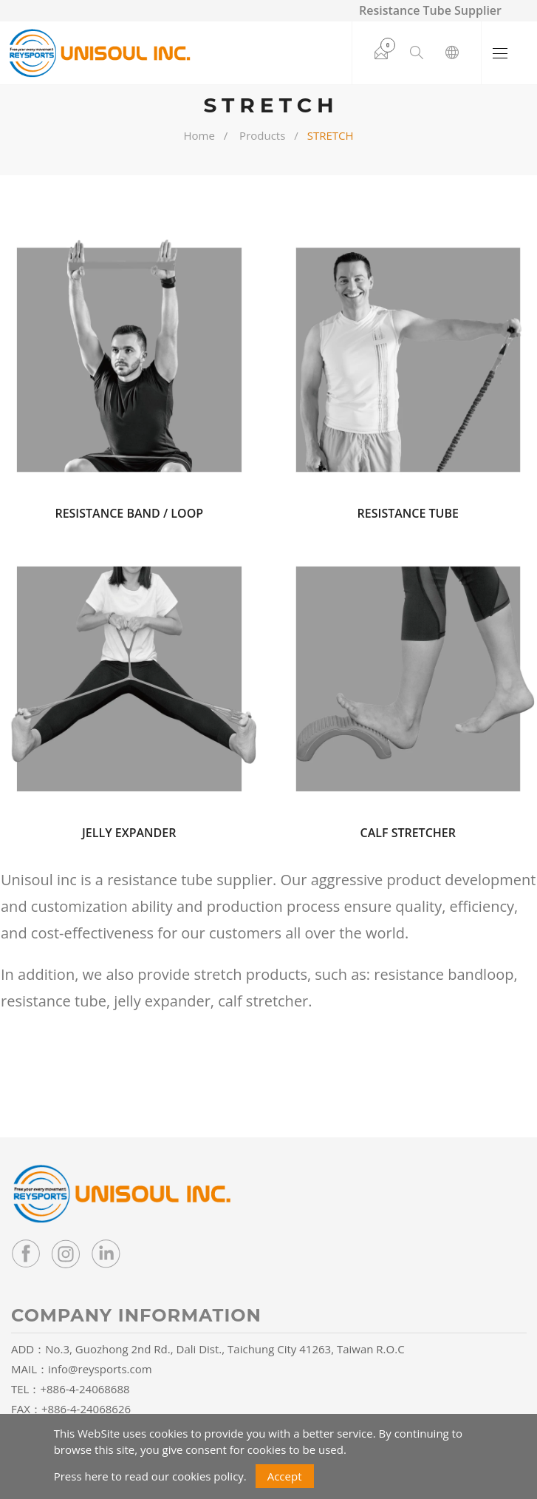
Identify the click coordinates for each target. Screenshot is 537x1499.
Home (198, 135)
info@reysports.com (100, 1368)
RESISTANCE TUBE (408, 513)
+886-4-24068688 (84, 1388)
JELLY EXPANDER (129, 833)
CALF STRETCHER (408, 833)
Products (262, 135)
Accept (284, 1476)
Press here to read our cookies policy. (150, 1476)
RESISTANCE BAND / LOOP (129, 513)
